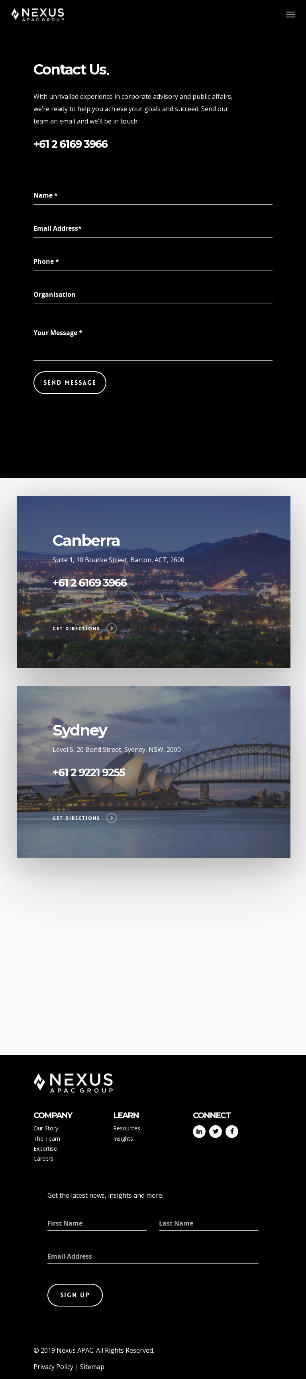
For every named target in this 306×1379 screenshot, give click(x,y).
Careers (43, 1158)
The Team (46, 1138)
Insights (123, 1138)
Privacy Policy (53, 1366)
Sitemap (92, 1366)
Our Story (45, 1128)
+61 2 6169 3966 (70, 144)
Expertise (45, 1148)
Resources (126, 1128)
